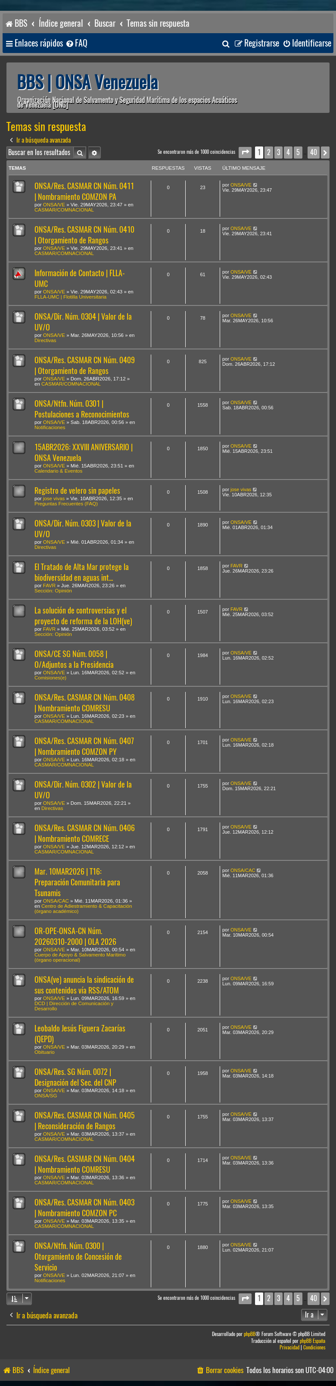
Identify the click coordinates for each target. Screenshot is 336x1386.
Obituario (44, 1052)
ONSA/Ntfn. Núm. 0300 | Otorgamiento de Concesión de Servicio (78, 1256)
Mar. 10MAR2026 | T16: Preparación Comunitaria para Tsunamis (77, 882)
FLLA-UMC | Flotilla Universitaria (70, 296)
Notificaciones (49, 427)
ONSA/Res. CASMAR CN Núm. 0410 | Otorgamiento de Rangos (84, 235)
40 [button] (313, 152)
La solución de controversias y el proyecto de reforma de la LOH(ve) (83, 615)
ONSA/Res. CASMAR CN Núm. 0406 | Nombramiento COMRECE (84, 833)
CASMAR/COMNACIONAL (64, 209)
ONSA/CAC (56, 900)
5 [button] (298, 152)
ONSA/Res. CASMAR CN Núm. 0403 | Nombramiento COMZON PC (84, 1207)
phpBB (249, 1334)
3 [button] (278, 152)
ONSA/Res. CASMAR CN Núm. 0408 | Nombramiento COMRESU (84, 702)
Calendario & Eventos (58, 470)
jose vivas (54, 498)
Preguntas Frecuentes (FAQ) (66, 503)
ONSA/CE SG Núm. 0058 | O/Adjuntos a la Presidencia (74, 659)
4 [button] (288, 152)
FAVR (49, 585)
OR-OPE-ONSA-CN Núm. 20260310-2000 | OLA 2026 (75, 936)
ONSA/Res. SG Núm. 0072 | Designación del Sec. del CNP (75, 1077)
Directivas (45, 340)
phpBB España (312, 1341)
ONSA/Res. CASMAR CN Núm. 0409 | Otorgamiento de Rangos (84, 365)
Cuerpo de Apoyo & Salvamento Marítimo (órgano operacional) (80, 957)
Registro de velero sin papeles (77, 490)
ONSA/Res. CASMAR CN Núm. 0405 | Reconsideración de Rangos (84, 1120)
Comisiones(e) (50, 677)
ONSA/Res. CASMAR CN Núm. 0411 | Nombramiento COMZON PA (84, 191)
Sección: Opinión (53, 590)
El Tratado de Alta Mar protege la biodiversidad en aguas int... (81, 572)
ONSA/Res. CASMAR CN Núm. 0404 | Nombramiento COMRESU (84, 1164)
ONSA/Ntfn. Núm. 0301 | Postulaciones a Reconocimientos (81, 409)
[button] (245, 152)
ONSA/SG (45, 1095)
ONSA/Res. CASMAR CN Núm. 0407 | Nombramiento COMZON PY (84, 746)
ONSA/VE (54, 204)
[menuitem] (76, 43)
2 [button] (269, 152)
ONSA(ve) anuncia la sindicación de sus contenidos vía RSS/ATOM (84, 985)
